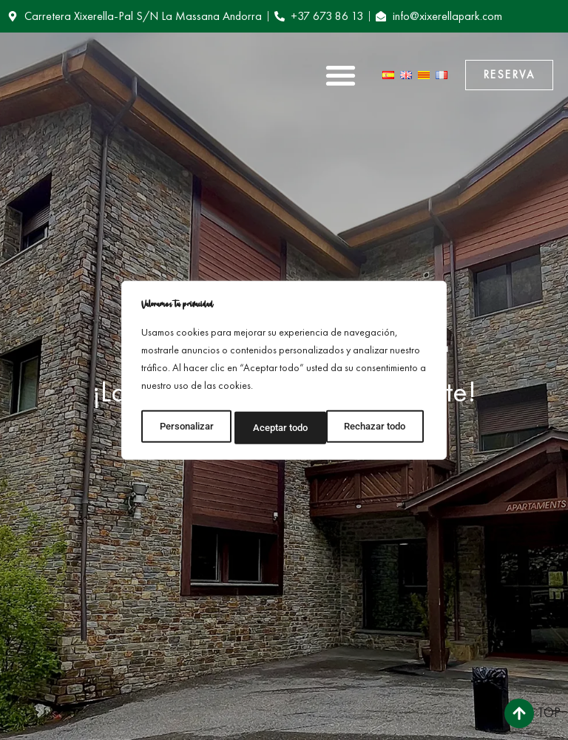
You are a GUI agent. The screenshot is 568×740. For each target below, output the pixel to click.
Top (549, 712)
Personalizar (185, 425)
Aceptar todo (382, 425)
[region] (284, 370)
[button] (341, 75)
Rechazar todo (283, 425)
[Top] (519, 713)
